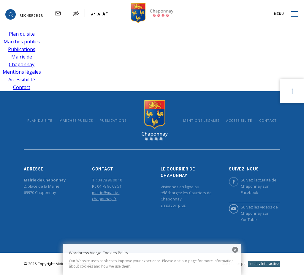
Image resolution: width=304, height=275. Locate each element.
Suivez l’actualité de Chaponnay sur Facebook (252, 186)
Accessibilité (21, 79)
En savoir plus (173, 205)
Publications (21, 49)
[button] (24, 14)
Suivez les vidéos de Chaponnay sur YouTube (253, 213)
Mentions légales (22, 72)
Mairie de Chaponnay (155, 120)
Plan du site (22, 34)
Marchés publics (22, 41)
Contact (21, 87)
